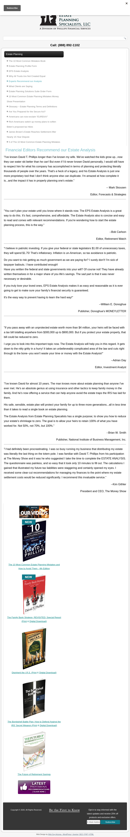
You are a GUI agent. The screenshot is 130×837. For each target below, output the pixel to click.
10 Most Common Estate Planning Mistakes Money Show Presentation (33, 99)
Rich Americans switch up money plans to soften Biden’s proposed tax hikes (31, 124)
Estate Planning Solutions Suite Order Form (30, 91)
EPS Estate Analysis (19, 71)
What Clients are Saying (20, 86)
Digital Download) (38, 621)
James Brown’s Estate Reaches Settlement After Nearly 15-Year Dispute (31, 134)
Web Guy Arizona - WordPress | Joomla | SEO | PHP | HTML (71, 834)
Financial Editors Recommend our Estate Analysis (50, 150)
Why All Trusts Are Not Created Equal (27, 76)
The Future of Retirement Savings (34, 774)
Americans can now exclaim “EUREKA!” (28, 116)
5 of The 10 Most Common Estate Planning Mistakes (34, 142)
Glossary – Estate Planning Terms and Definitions (33, 106)
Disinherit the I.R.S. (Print (24, 672)
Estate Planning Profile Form (23, 66)
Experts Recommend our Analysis (25, 81)
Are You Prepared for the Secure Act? (27, 111)
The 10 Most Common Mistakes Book (27, 61)
